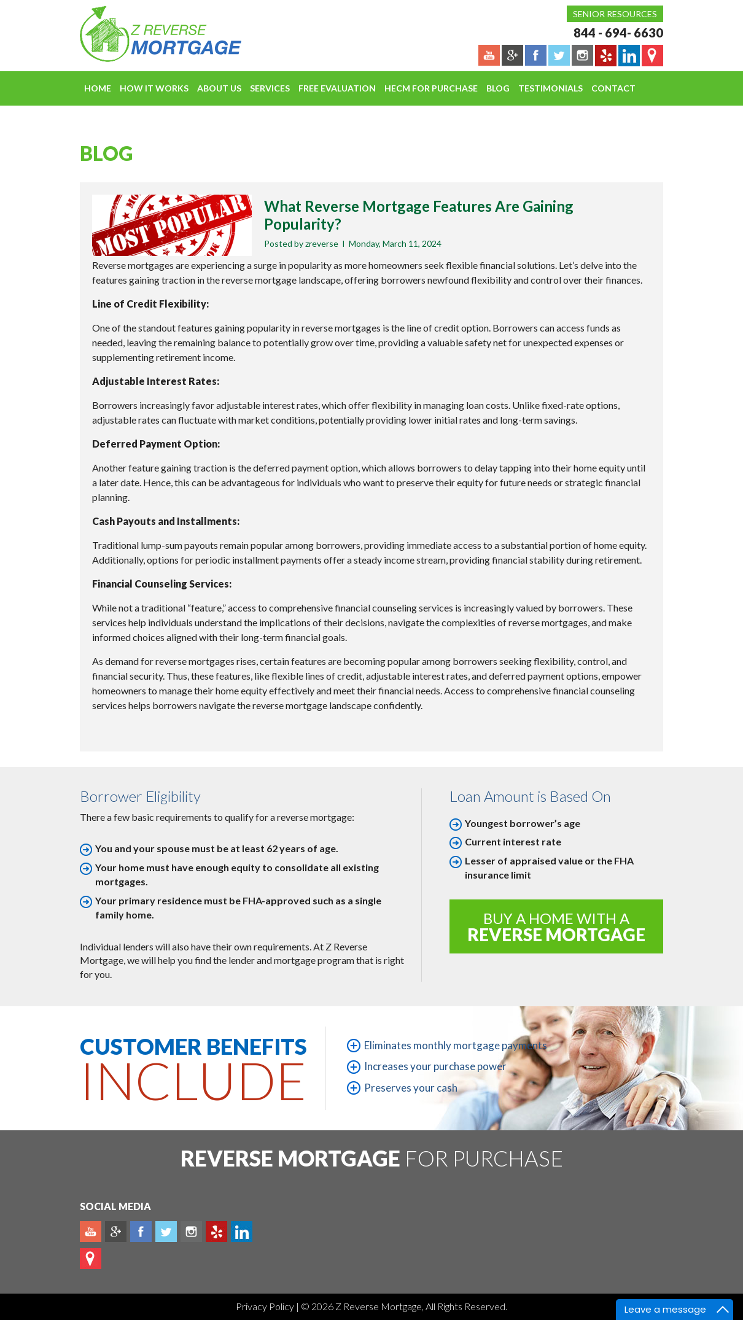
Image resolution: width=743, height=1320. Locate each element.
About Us (219, 88)
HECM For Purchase (431, 88)
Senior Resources (615, 14)
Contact (613, 88)
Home (97, 88)
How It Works (154, 88)
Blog (498, 88)
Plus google (115, 1231)
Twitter (166, 1231)
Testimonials (550, 88)
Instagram (191, 1231)
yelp (216, 1231)
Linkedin (241, 1231)
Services (270, 88)
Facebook (141, 1231)
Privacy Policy (266, 1306)
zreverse (321, 243)
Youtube (90, 1231)
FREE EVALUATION (337, 88)
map (90, 1258)
